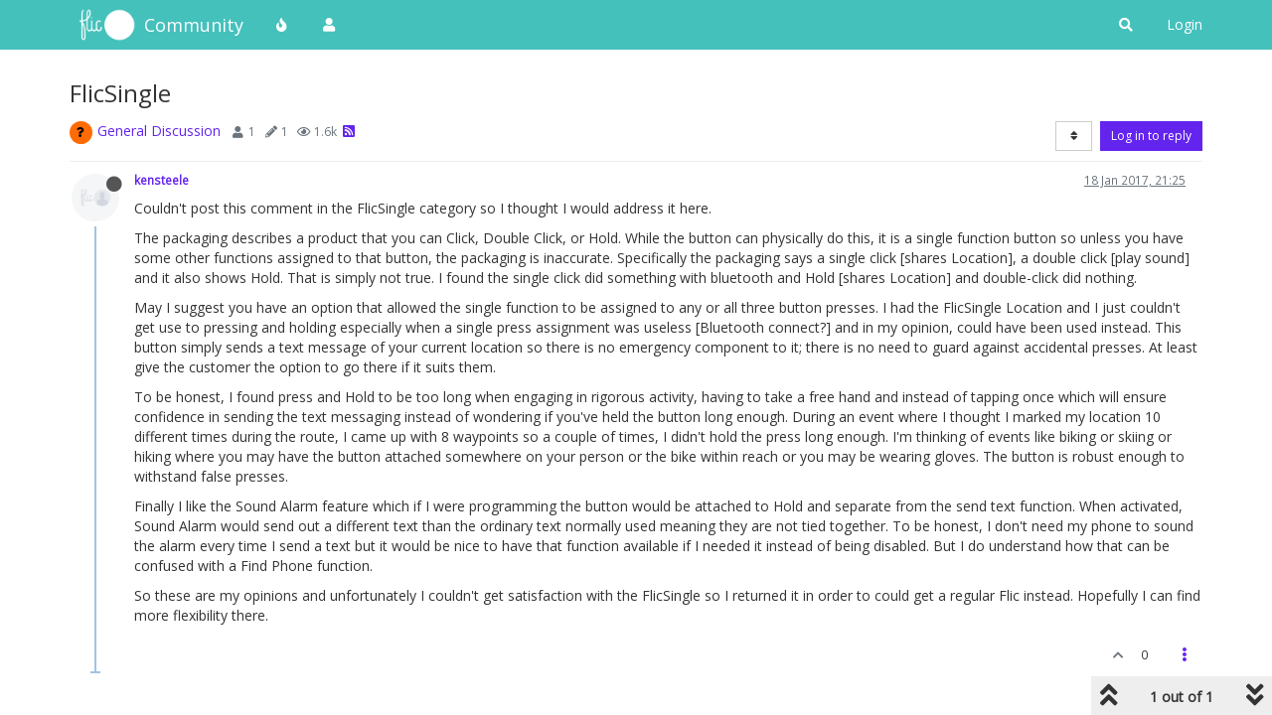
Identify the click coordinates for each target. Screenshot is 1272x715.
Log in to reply (1151, 135)
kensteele (161, 180)
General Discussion (159, 130)
